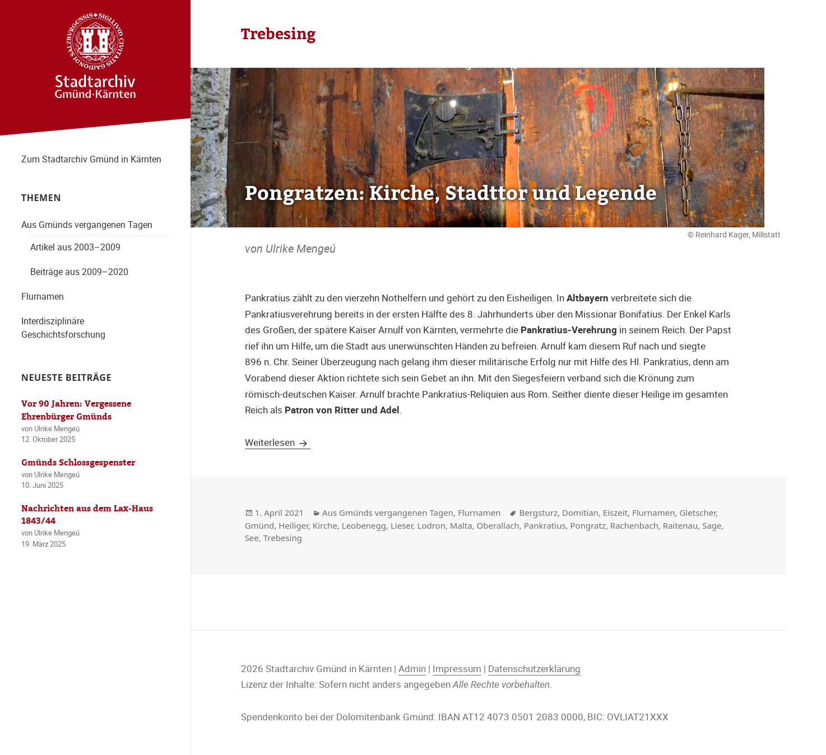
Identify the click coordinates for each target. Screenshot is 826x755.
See (252, 537)
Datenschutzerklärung (534, 668)
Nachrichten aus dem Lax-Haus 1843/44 (87, 515)
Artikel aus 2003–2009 (75, 247)
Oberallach (498, 525)
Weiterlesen (277, 442)
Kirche (325, 525)
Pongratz (588, 525)
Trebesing (282, 537)
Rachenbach (634, 525)
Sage (711, 525)
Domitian (580, 512)
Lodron (431, 525)
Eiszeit (615, 512)
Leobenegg (364, 525)
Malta (461, 525)
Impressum (457, 668)
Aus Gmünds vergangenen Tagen (86, 224)
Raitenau (680, 525)
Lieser (402, 525)
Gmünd (260, 525)
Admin (412, 668)
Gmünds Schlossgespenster (78, 462)
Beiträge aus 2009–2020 (79, 271)
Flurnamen (42, 296)
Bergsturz (538, 512)
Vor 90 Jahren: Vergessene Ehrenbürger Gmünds (76, 410)
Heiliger (293, 525)
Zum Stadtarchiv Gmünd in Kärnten (91, 159)
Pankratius (545, 525)
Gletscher (697, 512)
